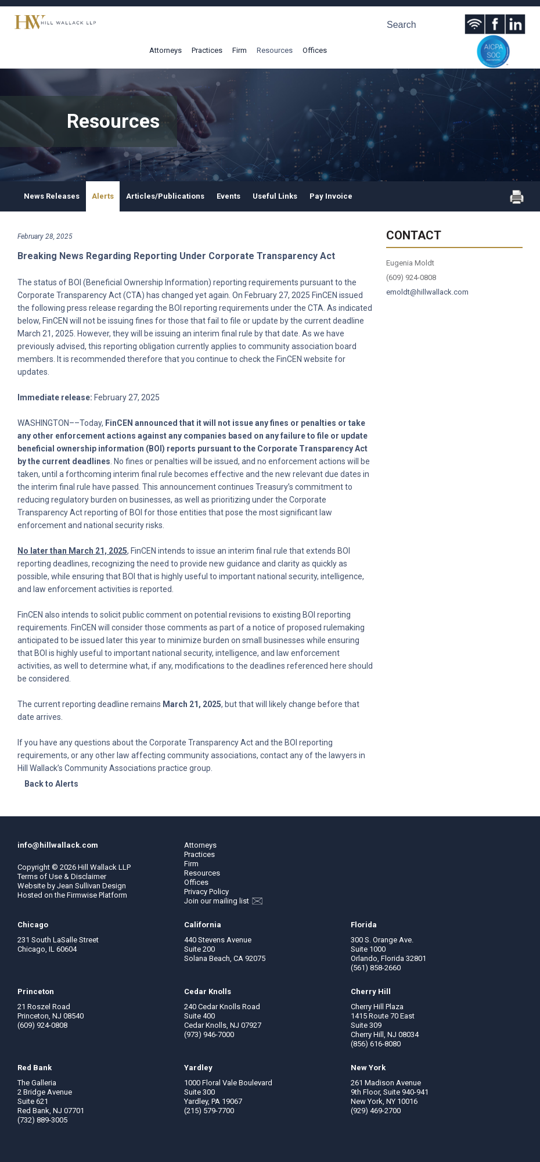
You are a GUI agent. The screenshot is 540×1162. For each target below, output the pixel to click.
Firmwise (82, 895)
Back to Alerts (51, 783)
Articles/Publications (165, 196)
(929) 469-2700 (376, 1110)
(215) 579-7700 (209, 1110)
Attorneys (165, 50)
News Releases (52, 196)
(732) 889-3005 (42, 1120)
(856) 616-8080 (376, 1043)
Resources (275, 50)
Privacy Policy (206, 891)
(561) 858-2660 (376, 967)
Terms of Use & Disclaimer (61, 876)
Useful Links (275, 196)
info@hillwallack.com (57, 845)
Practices (207, 50)
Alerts (103, 196)
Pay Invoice (330, 196)
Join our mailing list (223, 900)
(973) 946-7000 (209, 1034)
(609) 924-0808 (42, 1025)
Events (228, 196)
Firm (239, 50)
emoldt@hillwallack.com (427, 292)
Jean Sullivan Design (91, 885)
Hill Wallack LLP (104, 867)
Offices (315, 50)
